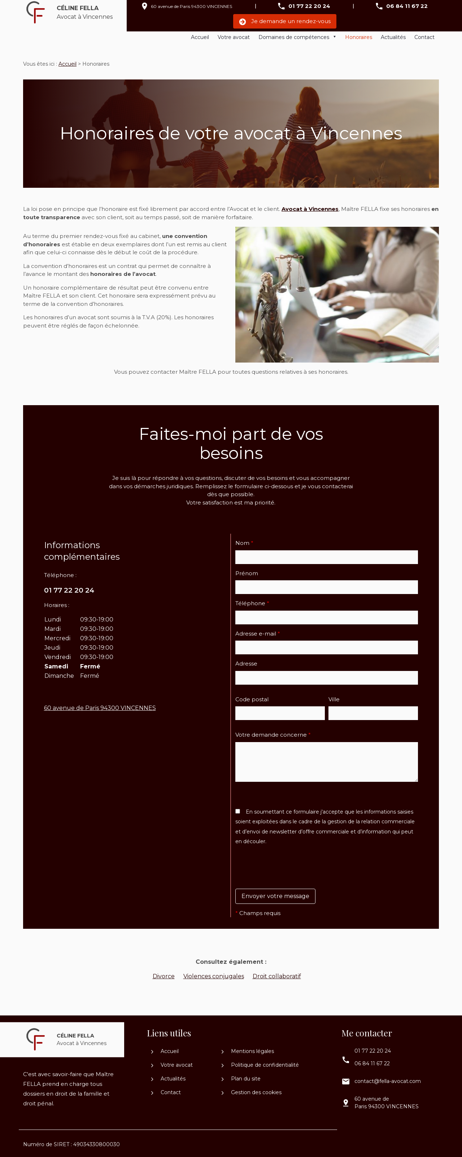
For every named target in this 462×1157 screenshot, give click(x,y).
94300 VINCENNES (191, 6)
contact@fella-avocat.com (387, 1078)
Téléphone (252, 600)
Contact (424, 37)
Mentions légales (248, 1048)
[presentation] (290, 879)
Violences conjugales (213, 973)
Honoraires (358, 37)
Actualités (393, 37)
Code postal (252, 696)
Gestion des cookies (252, 1089)
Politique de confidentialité (260, 1062)
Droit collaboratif (277, 973)
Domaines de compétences (293, 37)
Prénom (246, 570)
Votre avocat (234, 37)
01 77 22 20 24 (309, 6)
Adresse (246, 660)
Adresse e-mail (257, 630)
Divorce (164, 973)
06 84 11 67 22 (407, 6)
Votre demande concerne (273, 731)
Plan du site (241, 1075)
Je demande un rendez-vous (285, 21)
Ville (334, 696)
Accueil (200, 37)
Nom (244, 540)
